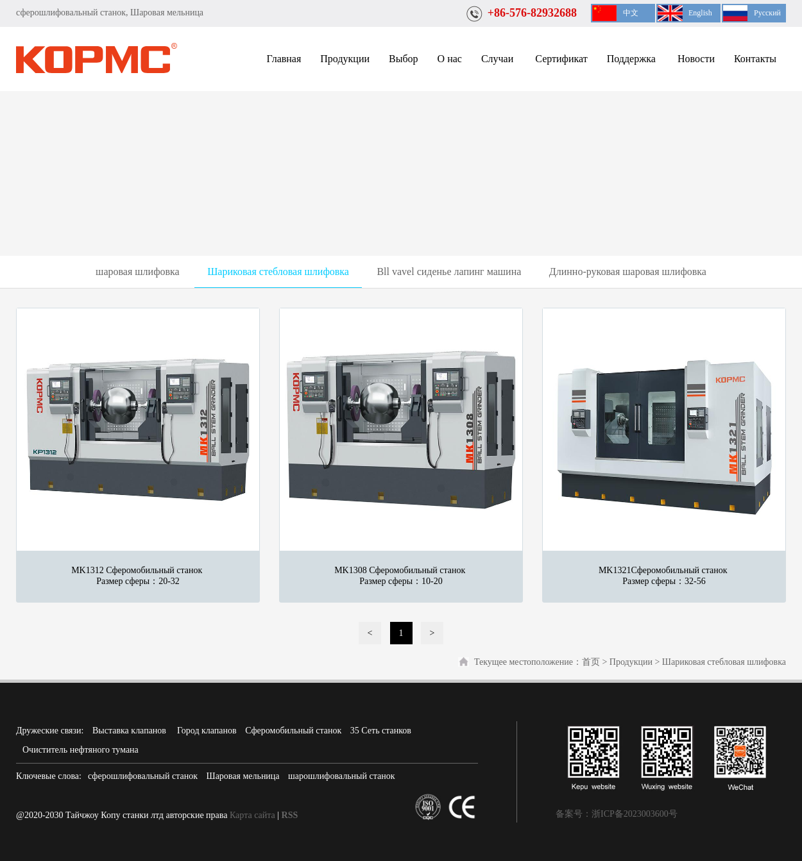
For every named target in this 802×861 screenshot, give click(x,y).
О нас (450, 58)
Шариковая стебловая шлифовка (278, 271)
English (700, 12)
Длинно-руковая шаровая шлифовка (627, 271)
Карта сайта (252, 815)
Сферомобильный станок (293, 730)
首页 (591, 662)
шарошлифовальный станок (341, 776)
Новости (696, 58)
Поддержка (632, 58)
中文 (630, 12)
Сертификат (561, 58)
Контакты (755, 58)
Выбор (403, 58)
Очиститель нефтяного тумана (80, 750)
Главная (284, 58)
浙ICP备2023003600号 (635, 814)
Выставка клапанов (130, 730)
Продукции (345, 58)
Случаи (498, 58)
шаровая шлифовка (138, 271)
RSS (290, 815)
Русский (767, 12)
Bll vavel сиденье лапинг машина (449, 271)
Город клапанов (207, 730)
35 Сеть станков (380, 730)
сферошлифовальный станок (143, 776)
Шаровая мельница (243, 776)
